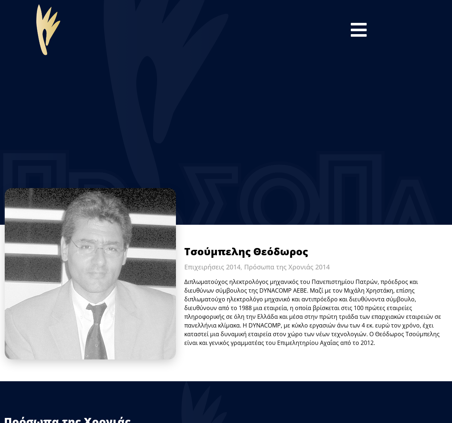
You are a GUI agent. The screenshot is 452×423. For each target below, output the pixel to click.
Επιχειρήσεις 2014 (212, 267)
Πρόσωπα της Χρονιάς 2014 (287, 267)
